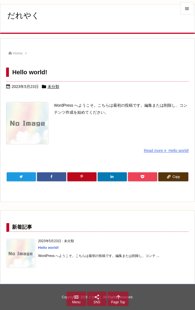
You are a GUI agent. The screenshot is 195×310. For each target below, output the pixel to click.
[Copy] (173, 176)
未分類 (53, 86)
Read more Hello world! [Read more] (166, 150)
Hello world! (29, 72)
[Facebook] (51, 176)
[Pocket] (142, 176)
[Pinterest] (82, 176)
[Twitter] (21, 176)
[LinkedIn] (112, 176)
